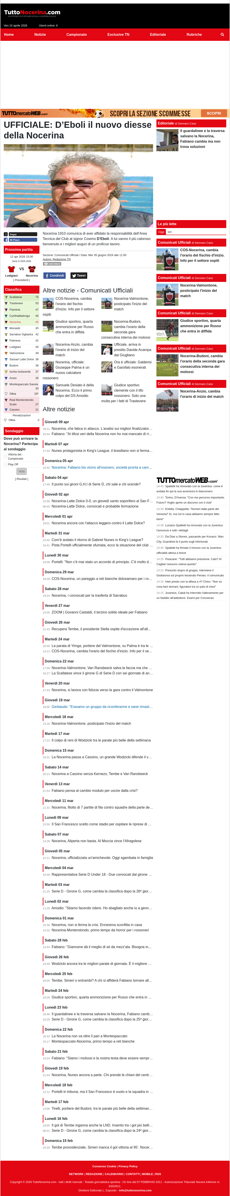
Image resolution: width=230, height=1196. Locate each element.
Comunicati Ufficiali (66, 255)
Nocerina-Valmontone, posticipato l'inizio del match (131, 304)
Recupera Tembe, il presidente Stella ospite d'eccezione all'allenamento (107, 629)
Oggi (161, 232)
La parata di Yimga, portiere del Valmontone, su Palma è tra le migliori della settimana (118, 646)
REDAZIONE (94, 1174)
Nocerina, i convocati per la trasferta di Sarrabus (89, 595)
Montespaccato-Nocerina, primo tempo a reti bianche (93, 1041)
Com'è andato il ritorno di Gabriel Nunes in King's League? (97, 540)
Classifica (13, 289)
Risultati (22, 479)
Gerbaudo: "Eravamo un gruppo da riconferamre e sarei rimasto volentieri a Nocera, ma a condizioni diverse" (137, 707)
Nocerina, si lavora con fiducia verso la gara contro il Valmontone (102, 690)
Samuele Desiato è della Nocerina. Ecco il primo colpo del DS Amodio (75, 390)
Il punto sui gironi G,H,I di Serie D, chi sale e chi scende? (96, 484)
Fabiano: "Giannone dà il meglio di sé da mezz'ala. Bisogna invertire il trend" (111, 947)
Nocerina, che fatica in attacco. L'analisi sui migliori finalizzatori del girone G (111, 428)
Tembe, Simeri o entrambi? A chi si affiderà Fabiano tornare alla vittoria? (108, 980)
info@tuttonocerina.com (135, 1190)
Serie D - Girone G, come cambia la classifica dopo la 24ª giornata (103, 1130)
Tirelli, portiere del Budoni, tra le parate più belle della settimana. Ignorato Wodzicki (116, 1108)
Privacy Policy (128, 1166)
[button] (22, 471)
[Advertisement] (115, 74)
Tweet (79, 276)
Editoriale (166, 123)
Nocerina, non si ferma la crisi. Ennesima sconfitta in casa (97, 925)
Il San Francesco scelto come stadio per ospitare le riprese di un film (105, 824)
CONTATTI (133, 1174)
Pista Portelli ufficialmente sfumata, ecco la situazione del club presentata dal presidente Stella (125, 545)
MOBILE (147, 1174)
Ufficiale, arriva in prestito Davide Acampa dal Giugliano (132, 350)
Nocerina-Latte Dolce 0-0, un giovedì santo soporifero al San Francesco (108, 501)
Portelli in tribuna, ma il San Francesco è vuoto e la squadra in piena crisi (109, 1092)
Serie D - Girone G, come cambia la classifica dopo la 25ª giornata (103, 1019)
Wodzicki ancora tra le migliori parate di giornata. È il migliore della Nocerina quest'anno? (121, 964)
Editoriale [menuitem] (158, 34)
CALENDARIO (114, 1174)
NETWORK (76, 1174)
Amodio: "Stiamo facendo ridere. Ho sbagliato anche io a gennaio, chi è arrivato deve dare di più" (127, 908)
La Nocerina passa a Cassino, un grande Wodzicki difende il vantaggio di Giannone (117, 757)
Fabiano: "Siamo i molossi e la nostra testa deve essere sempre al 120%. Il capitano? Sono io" (125, 1058)
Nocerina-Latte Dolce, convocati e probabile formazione (95, 506)
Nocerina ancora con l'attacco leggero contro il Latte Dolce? (98, 523)
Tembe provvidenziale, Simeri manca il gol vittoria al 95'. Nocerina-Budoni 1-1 (112, 1147)
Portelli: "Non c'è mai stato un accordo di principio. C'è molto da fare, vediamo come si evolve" (125, 562)
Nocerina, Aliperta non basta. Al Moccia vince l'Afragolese (97, 841)
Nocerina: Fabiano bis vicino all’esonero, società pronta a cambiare (104, 467)
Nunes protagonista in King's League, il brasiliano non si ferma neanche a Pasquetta (118, 451)
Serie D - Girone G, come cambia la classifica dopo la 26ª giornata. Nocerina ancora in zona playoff (129, 891)
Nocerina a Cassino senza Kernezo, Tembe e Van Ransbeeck (100, 774)
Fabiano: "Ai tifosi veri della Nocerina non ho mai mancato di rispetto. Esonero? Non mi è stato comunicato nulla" (140, 434)
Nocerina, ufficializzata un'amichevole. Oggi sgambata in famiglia (102, 858)
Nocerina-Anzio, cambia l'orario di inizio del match (74, 350)
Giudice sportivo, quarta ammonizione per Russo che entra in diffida (75, 327)
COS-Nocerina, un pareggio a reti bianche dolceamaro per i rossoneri (106, 579)
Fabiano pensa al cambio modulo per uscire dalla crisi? (95, 790)
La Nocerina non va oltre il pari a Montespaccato (89, 1036)
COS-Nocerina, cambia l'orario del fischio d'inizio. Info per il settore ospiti (108, 651)
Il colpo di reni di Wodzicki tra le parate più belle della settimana (101, 740)
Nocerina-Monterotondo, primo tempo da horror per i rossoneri (100, 930)
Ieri (170, 232)
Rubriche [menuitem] (194, 34)
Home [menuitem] (9, 34)
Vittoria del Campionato (15, 456)
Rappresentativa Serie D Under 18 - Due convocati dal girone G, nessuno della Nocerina (121, 874)
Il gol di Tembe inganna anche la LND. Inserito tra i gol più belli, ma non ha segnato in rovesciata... (128, 1125)
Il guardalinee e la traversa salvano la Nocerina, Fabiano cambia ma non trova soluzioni (120, 1014)
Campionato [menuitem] (77, 34)
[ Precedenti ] (21, 280)
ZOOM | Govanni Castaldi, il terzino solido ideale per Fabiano (100, 612)
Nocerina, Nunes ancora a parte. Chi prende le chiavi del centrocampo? (108, 1075)
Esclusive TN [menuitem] (119, 34)
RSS (158, 1174)
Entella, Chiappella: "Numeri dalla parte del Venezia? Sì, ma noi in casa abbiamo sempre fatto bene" (187, 514)
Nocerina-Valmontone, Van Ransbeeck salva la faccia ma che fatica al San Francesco (119, 668)
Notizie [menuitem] (40, 34)
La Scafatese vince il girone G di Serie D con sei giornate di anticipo (105, 673)
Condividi (54, 276)
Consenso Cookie (104, 1166)
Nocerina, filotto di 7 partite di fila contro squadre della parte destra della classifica (115, 807)
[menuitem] (222, 34)
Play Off (13, 464)
